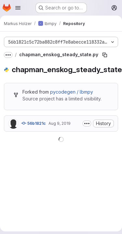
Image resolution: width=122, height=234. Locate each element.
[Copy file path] (105, 55)
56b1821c (33, 123)
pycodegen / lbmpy (71, 92)
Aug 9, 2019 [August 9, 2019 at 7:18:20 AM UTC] (59, 123)
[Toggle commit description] (87, 123)
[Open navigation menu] (18, 8)
